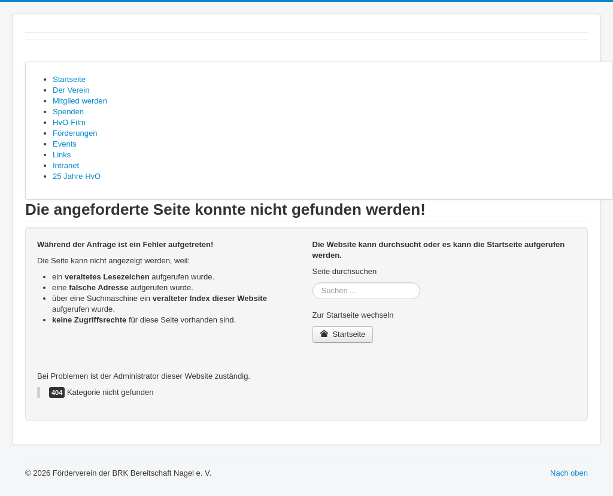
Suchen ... (312, 282)
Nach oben (569, 472)
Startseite (343, 334)
